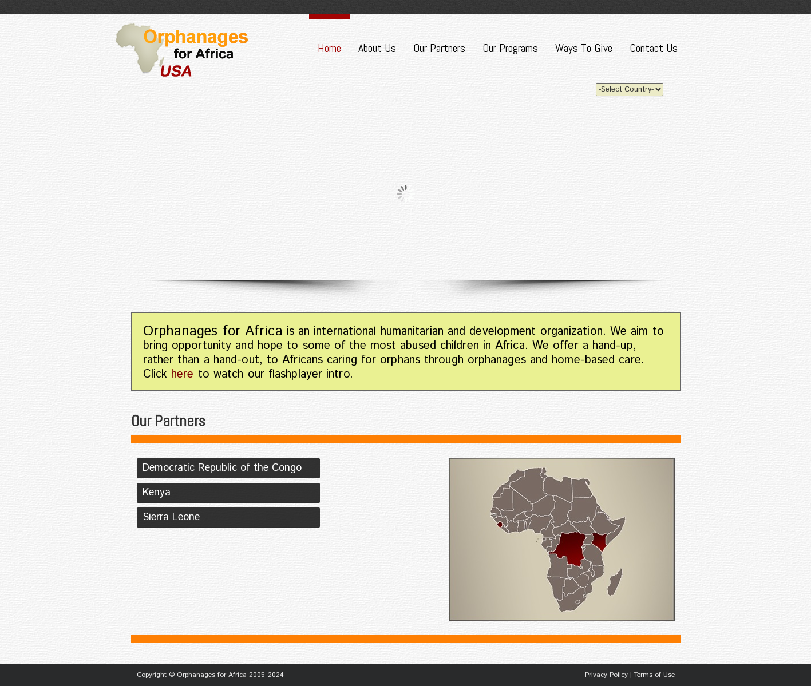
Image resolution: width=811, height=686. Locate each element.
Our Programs (510, 48)
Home (329, 48)
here (182, 374)
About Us (377, 48)
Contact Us (654, 48)
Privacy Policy (606, 675)
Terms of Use (654, 675)
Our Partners (439, 48)
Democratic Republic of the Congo (222, 468)
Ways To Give (583, 48)
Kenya (157, 492)
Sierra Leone (171, 517)
